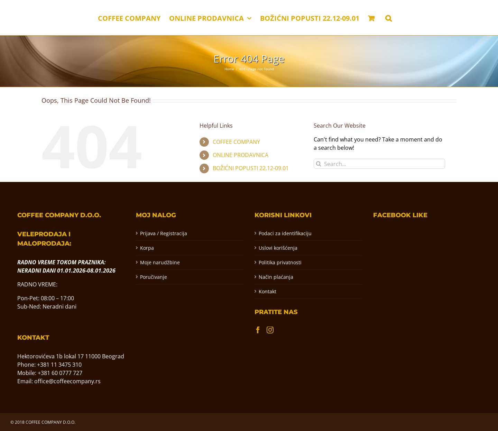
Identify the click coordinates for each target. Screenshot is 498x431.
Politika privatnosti (280, 262)
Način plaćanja (276, 277)
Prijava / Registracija (163, 233)
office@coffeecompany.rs (67, 381)
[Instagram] (270, 330)
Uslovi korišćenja (278, 248)
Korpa (147, 248)
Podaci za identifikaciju (285, 233)
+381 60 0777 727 (60, 373)
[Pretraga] (319, 164)
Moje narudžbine (160, 262)
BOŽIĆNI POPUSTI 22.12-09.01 (251, 168)
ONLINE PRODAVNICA (240, 155)
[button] (388, 17)
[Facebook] (258, 330)
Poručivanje (153, 277)
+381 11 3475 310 (59, 364)
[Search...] (379, 164)
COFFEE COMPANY (236, 142)
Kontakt (267, 291)
